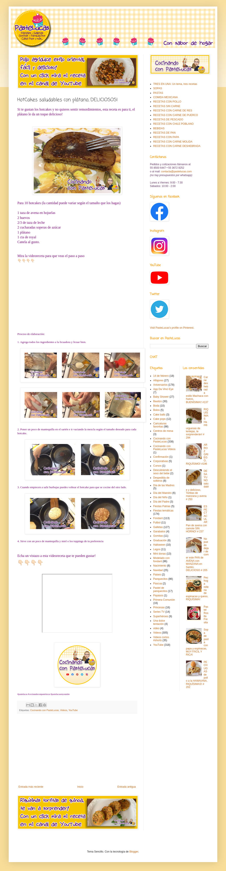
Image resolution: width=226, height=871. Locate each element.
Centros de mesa (163, 430)
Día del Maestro (162, 492)
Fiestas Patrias (161, 506)
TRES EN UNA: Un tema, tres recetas (175, 84)
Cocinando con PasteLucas (44, 710)
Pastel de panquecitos (160, 589)
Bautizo (157, 401)
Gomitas (158, 535)
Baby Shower (161, 396)
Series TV (159, 611)
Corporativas (160, 461)
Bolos (156, 410)
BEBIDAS (159, 128)
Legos (156, 549)
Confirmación (161, 456)
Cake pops (159, 418)
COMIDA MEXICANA (165, 97)
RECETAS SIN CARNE (166, 106)
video (156, 628)
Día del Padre (161, 501)
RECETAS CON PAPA (166, 137)
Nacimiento (159, 565)
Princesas (159, 607)
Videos (63, 710)
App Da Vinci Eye (163, 389)
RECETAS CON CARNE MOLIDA (172, 141)
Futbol (156, 522)
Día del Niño (160, 497)
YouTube (73, 710)
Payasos (158, 595)
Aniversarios (160, 384)
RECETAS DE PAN (164, 132)
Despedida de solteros (161, 479)
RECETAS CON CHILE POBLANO (173, 123)
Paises (157, 574)
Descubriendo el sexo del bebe (162, 472)
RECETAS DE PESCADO (168, 119)
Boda (156, 405)
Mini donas (159, 553)
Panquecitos (160, 578)
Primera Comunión (164, 599)
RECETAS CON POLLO (167, 101)
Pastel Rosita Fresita (206, 614)
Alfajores (158, 380)
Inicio (80, 786)
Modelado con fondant (161, 560)
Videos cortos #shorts (161, 639)
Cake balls (159, 414)
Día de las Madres (163, 485)
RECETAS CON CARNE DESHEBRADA (176, 146)
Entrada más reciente (30, 786)
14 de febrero (161, 375)
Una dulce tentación (159, 622)
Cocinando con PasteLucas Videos (164, 448)
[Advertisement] (77, 749)
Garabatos (159, 531)
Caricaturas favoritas (159, 425)
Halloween (159, 544)
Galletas (158, 527)
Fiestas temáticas (163, 510)
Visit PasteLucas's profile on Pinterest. (172, 327)
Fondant (158, 518)
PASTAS (158, 92)
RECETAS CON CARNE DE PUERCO (175, 115)
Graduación (160, 540)
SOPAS (157, 88)
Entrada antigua (126, 786)
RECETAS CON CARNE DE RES (172, 110)
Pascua (157, 583)
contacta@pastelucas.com (176, 171)
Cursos (157, 465)
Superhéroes (160, 616)
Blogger (133, 851)
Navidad (158, 570)
